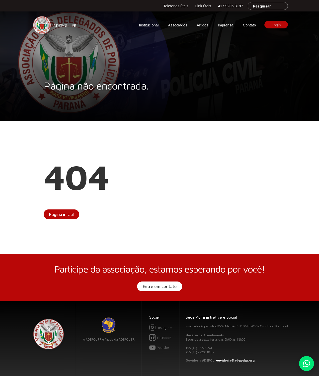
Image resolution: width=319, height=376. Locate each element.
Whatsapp (306, 363)
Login (276, 25)
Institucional (149, 25)
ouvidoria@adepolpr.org (235, 360)
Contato (249, 25)
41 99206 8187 (230, 6)
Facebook (164, 338)
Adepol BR (109, 325)
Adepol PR (56, 26)
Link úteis (203, 6)
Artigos (202, 25)
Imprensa (226, 25)
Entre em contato (160, 286)
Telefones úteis (175, 6)
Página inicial (61, 214)
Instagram (164, 328)
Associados (177, 25)
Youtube (163, 348)
